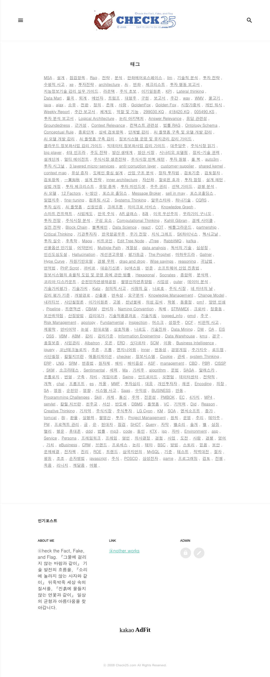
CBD (193, 363)
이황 (167, 343)
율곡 (70, 98)
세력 (114, 370)
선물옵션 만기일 (58, 247)
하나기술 (183, 200)
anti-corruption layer (137, 166)
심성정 (202, 247)
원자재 (104, 363)
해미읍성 (135, 363)
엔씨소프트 (190, 411)
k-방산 (92, 193)
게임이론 (110, 377)
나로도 (140, 329)
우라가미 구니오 (197, 213)
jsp (164, 431)
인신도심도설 (55, 254)
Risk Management (60, 322)
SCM (154, 343)
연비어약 (68, 329)
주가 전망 (138, 234)
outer (178, 281)
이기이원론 (98, 302)
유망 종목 (107, 186)
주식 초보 (128, 91)
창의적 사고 (115, 288)
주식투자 (124, 411)
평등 (48, 458)
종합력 (186, 275)
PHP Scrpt (69, 268)
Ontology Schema (201, 125)
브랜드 (101, 445)
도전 (184, 438)
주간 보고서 (84, 111)
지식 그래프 (161, 234)
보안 (216, 445)
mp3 (114, 431)
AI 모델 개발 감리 (59, 139)
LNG (60, 363)
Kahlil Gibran (175, 220)
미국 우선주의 (165, 213)
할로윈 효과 (169, 179)
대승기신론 (110, 268)
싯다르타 (138, 343)
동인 (141, 431)
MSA (48, 77)
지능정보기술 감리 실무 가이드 (71, 91)
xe (72, 84)
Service (50, 438)
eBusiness (68, 445)
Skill (97, 397)
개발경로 (82, 295)
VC (166, 404)
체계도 (106, 111)
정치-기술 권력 (206, 152)
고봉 (117, 302)
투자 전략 (211, 77)
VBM (63, 336)
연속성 (117, 295)
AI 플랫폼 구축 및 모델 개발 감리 (183, 132)
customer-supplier (177, 166)
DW (201, 329)
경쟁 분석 (205, 186)
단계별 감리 (138, 132)
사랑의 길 (139, 288)
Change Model (211, 295)
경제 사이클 (202, 220)
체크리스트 (155, 84)
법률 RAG (171, 125)
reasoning (187, 261)
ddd (89, 431)
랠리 (48, 431)
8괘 (145, 213)
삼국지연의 (132, 451)
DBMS (137, 404)
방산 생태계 (122, 152)
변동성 (160, 349)
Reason (208, 404)
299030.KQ (153, 111)
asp (214, 431)
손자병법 (77, 458)
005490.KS (204, 111)
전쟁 (219, 458)
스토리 (189, 445)
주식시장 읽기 (203, 145)
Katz (96, 288)
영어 (222, 438)
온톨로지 (52, 377)
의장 (220, 383)
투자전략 (86, 84)
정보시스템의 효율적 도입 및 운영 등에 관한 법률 (87, 275)
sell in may (175, 193)
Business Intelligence (195, 343)
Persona (69, 438)
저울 (102, 383)
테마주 (214, 417)
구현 (145, 98)
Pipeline (53, 309)
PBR (206, 363)
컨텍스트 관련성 (144, 125)
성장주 (174, 322)
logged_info (172, 315)
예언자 (97, 98)
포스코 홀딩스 (114, 193)
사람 (197, 438)
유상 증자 (79, 173)
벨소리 (179, 424)
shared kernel (211, 166)
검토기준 (192, 173)
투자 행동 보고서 (185, 84)
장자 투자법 (168, 173)
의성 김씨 (154, 302)
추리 (199, 417)
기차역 (85, 411)
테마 (149, 445)
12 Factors (71, 193)
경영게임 (179, 349)
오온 (108, 343)
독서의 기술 (181, 247)
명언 (126, 438)
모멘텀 (168, 377)
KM (160, 411)
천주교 (91, 404)
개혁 (48, 383)
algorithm (157, 370)
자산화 (148, 179)
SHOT (136, 424)
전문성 (150, 397)
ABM (76, 336)
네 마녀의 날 (202, 288)
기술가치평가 (55, 288)
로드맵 (218, 349)
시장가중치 (190, 105)
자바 (176, 431)
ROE (97, 451)
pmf (200, 302)
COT (159, 227)
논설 (84, 329)
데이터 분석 (197, 281)
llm (169, 77)
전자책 (70, 451)
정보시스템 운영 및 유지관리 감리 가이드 (155, 139)
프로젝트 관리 (66, 424)
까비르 (90, 268)
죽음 (48, 465)
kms (203, 336)
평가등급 (136, 254)
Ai (126, 84)
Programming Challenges (67, 397)
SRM (73, 363)
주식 (115, 458)
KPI (169, 91)
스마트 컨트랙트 (58, 213)
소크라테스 (69, 370)
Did (194, 404)
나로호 (158, 288)
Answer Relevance (164, 118)
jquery (49, 349)
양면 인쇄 (217, 302)
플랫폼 (153, 404)
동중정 (186, 302)
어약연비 (85, 247)
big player (53, 152)
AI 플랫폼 (74, 207)
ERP (48, 363)
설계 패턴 (214, 179)
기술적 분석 (187, 77)
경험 (159, 438)
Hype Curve (54, 261)
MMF (115, 383)
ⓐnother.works (124, 551)
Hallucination (83, 254)
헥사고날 (210, 234)
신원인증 (95, 207)
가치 (50, 445)
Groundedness (57, 125)
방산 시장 (146, 152)
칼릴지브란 (74, 356)
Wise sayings (161, 261)
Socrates (167, 275)
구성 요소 (103, 220)
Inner (145, 349)
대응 (149, 383)
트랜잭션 (73, 309)
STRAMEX (180, 309)
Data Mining (182, 329)
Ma (125, 370)
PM (47, 424)
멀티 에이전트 (76, 159)
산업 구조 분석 (141, 173)
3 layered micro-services (92, 166)
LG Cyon (144, 411)
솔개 (194, 424)
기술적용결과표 (122, 315)
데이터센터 (188, 377)
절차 (218, 451)
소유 (72, 105)
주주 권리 (158, 186)
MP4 (208, 397)
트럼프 (114, 98)
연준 (149, 268)
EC (182, 397)
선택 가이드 (182, 186)
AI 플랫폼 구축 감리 (96, 139)
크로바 (199, 309)
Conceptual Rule (59, 132)
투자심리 (132, 383)
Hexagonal (145, 275)
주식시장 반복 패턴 (148, 159)
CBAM (91, 309)
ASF (151, 363)
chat (60, 383)
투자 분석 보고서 (59, 118)
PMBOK (168, 397)
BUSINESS (160, 390)
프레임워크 (91, 438)
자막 (165, 424)
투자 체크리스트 (80, 186)
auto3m (212, 159)
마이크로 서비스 (142, 207)
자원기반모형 (81, 261)
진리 (84, 451)
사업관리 (72, 343)
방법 (174, 445)
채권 (186, 383)
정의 (97, 105)
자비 (93, 377)
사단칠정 (52, 356)
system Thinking (204, 356)
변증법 (88, 363)
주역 (135, 397)
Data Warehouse (180, 336)
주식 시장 (177, 288)
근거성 (81, 125)
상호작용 (121, 329)
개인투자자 (167, 383)
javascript (98, 458)
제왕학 (50, 329)
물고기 (214, 98)
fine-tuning (74, 200)
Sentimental (94, 370)
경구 (216, 336)
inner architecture (122, 179)
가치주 (138, 370)
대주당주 (178, 145)
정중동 (216, 309)
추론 (95, 349)
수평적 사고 (54, 84)
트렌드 (112, 451)
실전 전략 (52, 227)
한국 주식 (106, 213)
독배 (162, 309)
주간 (174, 98)
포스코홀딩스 (201, 193)
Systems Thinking (130, 200)
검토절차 (212, 173)
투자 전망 (52, 220)
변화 (137, 84)
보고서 (159, 98)
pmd (191, 315)
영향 (87, 390)
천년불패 (133, 302)
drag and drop (132, 261)
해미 (119, 363)
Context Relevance (108, 125)
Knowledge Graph (177, 207)
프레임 (111, 438)
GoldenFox (141, 105)
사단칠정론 (74, 302)
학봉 (171, 302)
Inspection (138, 322)
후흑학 (71, 241)
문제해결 (52, 451)
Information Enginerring (139, 336)
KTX (153, 431)
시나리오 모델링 (173, 152)
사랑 (122, 105)
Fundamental (112, 322)
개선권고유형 (111, 254)
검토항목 (52, 179)
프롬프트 (77, 383)
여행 (93, 465)
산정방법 (76, 315)
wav (186, 98)
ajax (59, 105)
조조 (60, 458)
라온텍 (109, 91)
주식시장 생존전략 (110, 159)
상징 (215, 424)
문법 (175, 370)
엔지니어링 (126, 349)
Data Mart (53, 98)
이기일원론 (151, 91)
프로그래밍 (188, 458)
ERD (121, 343)
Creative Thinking (59, 411)
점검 (122, 424)
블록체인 (100, 227)
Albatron (92, 343)
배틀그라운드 (180, 227)
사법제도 (85, 213)
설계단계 (52, 159)
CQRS (201, 200)
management (172, 363)
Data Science (125, 227)
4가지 (195, 397)
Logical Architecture (96, 118)
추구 (204, 315)
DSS (50, 336)
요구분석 (136, 295)
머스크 (158, 322)
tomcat (50, 417)
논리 (136, 445)
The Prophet (160, 254)
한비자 (107, 309)
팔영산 (105, 417)
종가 (209, 411)
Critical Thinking (58, 234)
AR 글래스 (128, 213)
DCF (189, 322)
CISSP (220, 363)
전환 (84, 105)
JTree (154, 241)
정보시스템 (145, 356)
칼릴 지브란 (70, 404)
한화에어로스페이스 (144, 77)
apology (88, 322)
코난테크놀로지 (73, 349)
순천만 (72, 390)
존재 (110, 105)
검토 (206, 458)
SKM (50, 370)
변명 (68, 377)
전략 (106, 77)
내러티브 (52, 302)
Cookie (166, 356)
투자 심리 (52, 207)
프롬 (108, 349)
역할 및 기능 (128, 111)
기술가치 (79, 288)
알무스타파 (160, 200)
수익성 (141, 390)
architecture (109, 84)
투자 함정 (192, 179)
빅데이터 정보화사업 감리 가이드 (136, 145)
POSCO (131, 458)
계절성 (131, 247)
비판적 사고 (208, 322)
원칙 (174, 417)
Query (151, 424)
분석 (118, 77)
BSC (161, 445)
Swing (127, 377)
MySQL (153, 451)
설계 (61, 77)
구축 (81, 377)
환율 (74, 417)
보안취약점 (53, 315)
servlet (50, 404)
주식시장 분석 (78, 220)
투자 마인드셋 (133, 186)
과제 (110, 397)
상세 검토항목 (111, 132)
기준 (168, 451)
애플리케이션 (100, 356)
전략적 (209, 377)
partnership (206, 227)
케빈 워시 (213, 105)
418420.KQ (179, 111)
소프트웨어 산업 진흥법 (178, 268)
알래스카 (207, 370)
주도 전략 (98, 152)
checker (124, 356)
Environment (195, 431)
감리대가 (96, 315)
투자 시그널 (54, 166)
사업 (171, 438)
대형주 (130, 98)
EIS (222, 329)
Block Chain (76, 227)
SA (46, 390)
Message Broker (146, 193)
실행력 (88, 417)
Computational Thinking (138, 220)
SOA (172, 411)
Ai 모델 (50, 193)
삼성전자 (150, 458)
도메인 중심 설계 (108, 173)
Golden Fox (166, 105)
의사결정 (142, 438)
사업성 (163, 281)
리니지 (62, 465)
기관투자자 (87, 234)
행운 (60, 431)
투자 (119, 417)
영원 (57, 390)
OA (211, 329)
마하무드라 (185, 254)
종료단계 (86, 132)
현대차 (107, 424)
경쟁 (209, 438)
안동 (179, 390)
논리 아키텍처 (131, 118)
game (168, 458)
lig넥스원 (132, 268)
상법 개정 (52, 186)
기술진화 (158, 329)
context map (55, 173)
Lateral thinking (190, 91)
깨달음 (79, 465)
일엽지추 (52, 200)
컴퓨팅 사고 (99, 200)
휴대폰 (75, 431)
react (145, 227)
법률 (101, 431)
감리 (89, 336)
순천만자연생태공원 (98, 281)
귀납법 (206, 261)
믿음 (203, 445)
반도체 (121, 404)
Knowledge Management (170, 295)
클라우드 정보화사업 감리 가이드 (73, 145)
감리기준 (105, 336)
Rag (93, 77)
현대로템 (101, 329)
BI (63, 417)
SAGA (188, 370)
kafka (191, 241)
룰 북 (195, 159)
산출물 (101, 295)
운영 (187, 417)
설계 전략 (93, 179)
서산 (106, 404)
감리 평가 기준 (57, 295)
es (92, 383)
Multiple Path (109, 247)
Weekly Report (57, 111)
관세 (181, 356)
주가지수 (199, 349)
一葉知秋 (72, 179)
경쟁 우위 (106, 261)
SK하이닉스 (187, 234)
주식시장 (104, 411)
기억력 (180, 404)
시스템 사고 (106, 390)
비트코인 (105, 241)
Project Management (147, 417)
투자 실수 (52, 241)
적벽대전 (201, 451)
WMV (199, 98)
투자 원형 (178, 159)
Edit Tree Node (130, 241)
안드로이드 (147, 377)
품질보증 (52, 343)
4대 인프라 (76, 152)
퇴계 (83, 98)
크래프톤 (115, 207)
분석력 (203, 275)
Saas (125, 390)
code (127, 431)
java (47, 105)
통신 (123, 397)
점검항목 (77, 77)
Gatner (206, 254)
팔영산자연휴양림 (136, 281)
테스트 (183, 451)
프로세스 (119, 445)
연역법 (50, 268)
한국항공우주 (113, 234)
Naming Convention (136, 309)
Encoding (203, 383)
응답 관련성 (196, 118)
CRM (86, 445)
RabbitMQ (172, 241)
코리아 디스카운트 (60, 281)
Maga (87, 241)
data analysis (154, 247)
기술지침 (149, 315)
